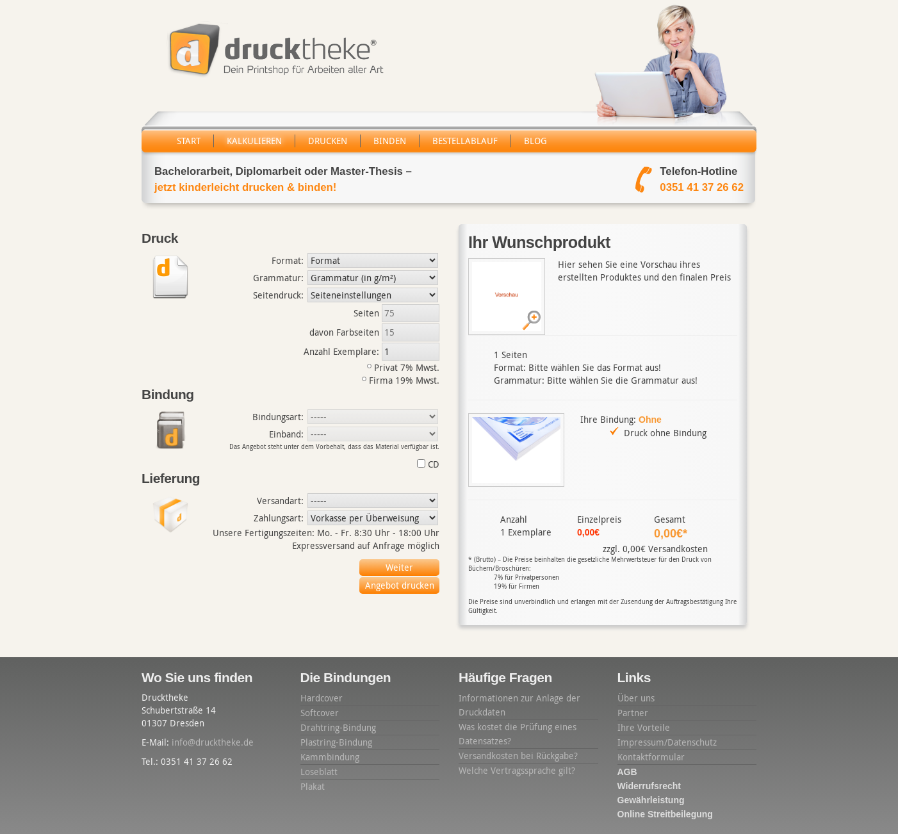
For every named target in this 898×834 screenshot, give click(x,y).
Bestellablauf (465, 141)
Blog (535, 141)
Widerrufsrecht (649, 786)
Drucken (327, 141)
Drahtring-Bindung (338, 727)
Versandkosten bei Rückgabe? (518, 755)
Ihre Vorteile (643, 727)
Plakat (312, 786)
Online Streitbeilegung (665, 814)
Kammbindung (329, 757)
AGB (627, 772)
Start (188, 141)
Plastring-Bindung (336, 742)
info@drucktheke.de (213, 742)
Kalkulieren (254, 141)
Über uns (636, 698)
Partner (632, 713)
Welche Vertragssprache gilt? (517, 770)
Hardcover (321, 698)
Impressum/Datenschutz (667, 742)
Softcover (319, 713)
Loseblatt (319, 771)
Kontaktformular (651, 757)
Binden (389, 141)
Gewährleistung (651, 800)
